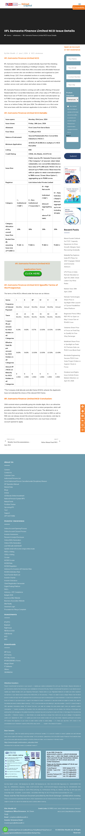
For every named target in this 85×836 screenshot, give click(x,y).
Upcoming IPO (9, 507)
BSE (59, 808)
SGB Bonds (8, 633)
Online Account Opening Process (15, 528)
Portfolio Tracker (10, 504)
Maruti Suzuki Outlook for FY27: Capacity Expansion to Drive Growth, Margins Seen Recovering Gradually (72, 244)
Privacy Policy (32, 830)
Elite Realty (8, 604)
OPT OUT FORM (9, 516)
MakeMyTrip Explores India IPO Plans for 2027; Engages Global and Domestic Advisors (72, 261)
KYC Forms (8, 655)
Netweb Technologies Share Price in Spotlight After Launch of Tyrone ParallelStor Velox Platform (72, 302)
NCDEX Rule (8, 563)
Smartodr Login (9, 606)
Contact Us (8, 472)
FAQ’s (6, 589)
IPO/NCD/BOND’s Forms (12, 661)
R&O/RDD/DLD (70, 811)
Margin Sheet (9, 663)
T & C (6, 510)
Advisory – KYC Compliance (13, 592)
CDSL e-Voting (9, 554)
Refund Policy (41, 830)
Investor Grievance (10, 580)
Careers (7, 470)
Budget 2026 (8, 595)
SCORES (50, 808)
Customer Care (9, 475)
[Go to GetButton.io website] (5, 833)
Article (6, 493)
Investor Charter (9, 578)
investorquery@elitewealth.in (14, 823)
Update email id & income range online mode (19, 549)
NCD (33, 53)
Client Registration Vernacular (14, 583)
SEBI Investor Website (73, 808)
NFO (5, 639)
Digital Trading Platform (12, 586)
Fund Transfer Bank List (12, 575)
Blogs (6, 490)
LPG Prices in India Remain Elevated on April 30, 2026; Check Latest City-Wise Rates (71, 277)
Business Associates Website (14, 601)
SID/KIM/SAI (8, 672)
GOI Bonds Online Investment (14, 496)
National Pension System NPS (14, 498)
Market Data (8, 487)
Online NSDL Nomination (12, 540)
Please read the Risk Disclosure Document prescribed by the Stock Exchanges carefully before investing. (42, 796)
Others (6, 669)
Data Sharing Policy (34, 833)
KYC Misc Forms (9, 658)
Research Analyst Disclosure (14, 537)
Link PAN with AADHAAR (13, 546)
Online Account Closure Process (15, 531)
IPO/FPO (7, 622)
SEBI (63, 808)
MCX (59, 811)
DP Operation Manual (11, 484)
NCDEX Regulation (10, 566)
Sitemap (13, 830)
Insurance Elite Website (12, 598)
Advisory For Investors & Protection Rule (18, 569)
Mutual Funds (8, 501)
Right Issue (8, 628)
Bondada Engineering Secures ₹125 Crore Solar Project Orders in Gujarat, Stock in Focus (72, 361)
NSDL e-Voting (9, 552)
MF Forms (7, 652)
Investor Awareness (11, 534)
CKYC (63, 811)
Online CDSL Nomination (12, 543)
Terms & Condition (22, 830)
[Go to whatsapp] (5, 829)
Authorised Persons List (12, 478)
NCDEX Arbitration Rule (12, 572)
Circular (7, 557)
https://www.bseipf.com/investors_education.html (21, 742)
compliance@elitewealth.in (19, 817)
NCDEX (78, 811)
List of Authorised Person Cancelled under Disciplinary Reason (25, 481)
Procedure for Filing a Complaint (15, 609)
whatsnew (39, 53)
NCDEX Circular (9, 560)
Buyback (7, 625)
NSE (55, 808)
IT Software (8, 666)
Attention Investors (22, 833)
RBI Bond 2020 (9, 631)
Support (7, 513)
